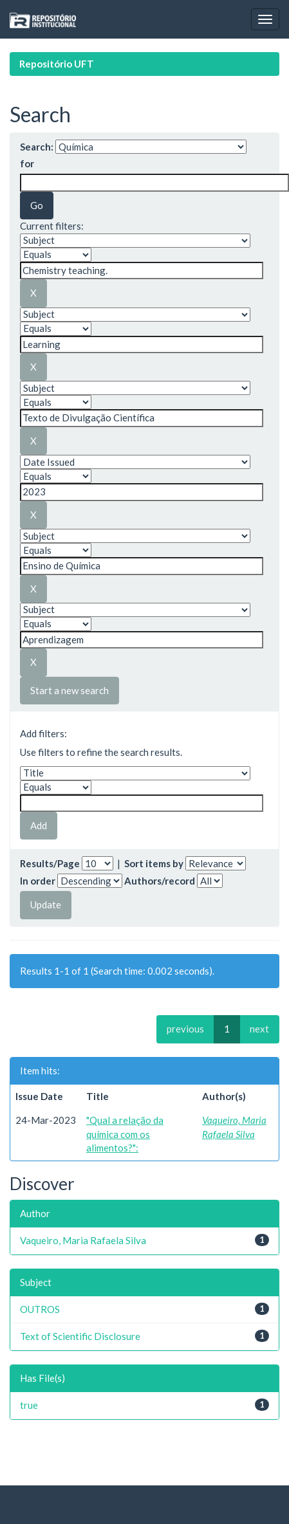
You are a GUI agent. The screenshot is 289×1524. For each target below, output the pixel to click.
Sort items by (153, 863)
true (29, 1405)
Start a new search (69, 690)
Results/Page (50, 863)
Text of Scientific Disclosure (80, 1336)
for (27, 163)
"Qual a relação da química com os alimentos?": (124, 1133)
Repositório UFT (56, 63)
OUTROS (40, 1309)
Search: (36, 146)
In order (37, 880)
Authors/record (159, 880)
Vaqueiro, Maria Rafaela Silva (83, 1240)
